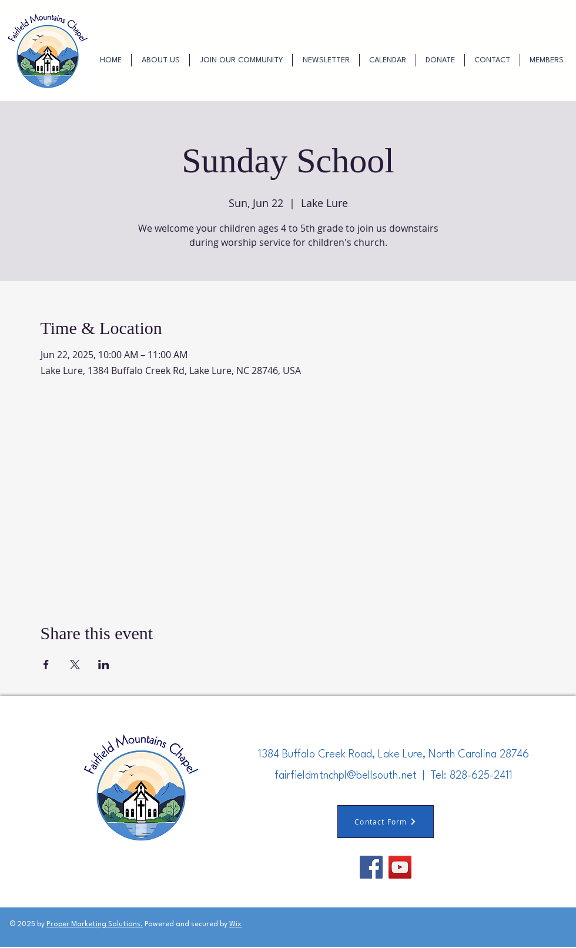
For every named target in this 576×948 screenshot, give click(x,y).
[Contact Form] (385, 821)
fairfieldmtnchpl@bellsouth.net (345, 775)
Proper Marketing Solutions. (94, 924)
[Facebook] (371, 867)
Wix (235, 924)
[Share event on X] (75, 664)
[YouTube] (400, 867)
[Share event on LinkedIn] (103, 664)
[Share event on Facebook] (46, 664)
